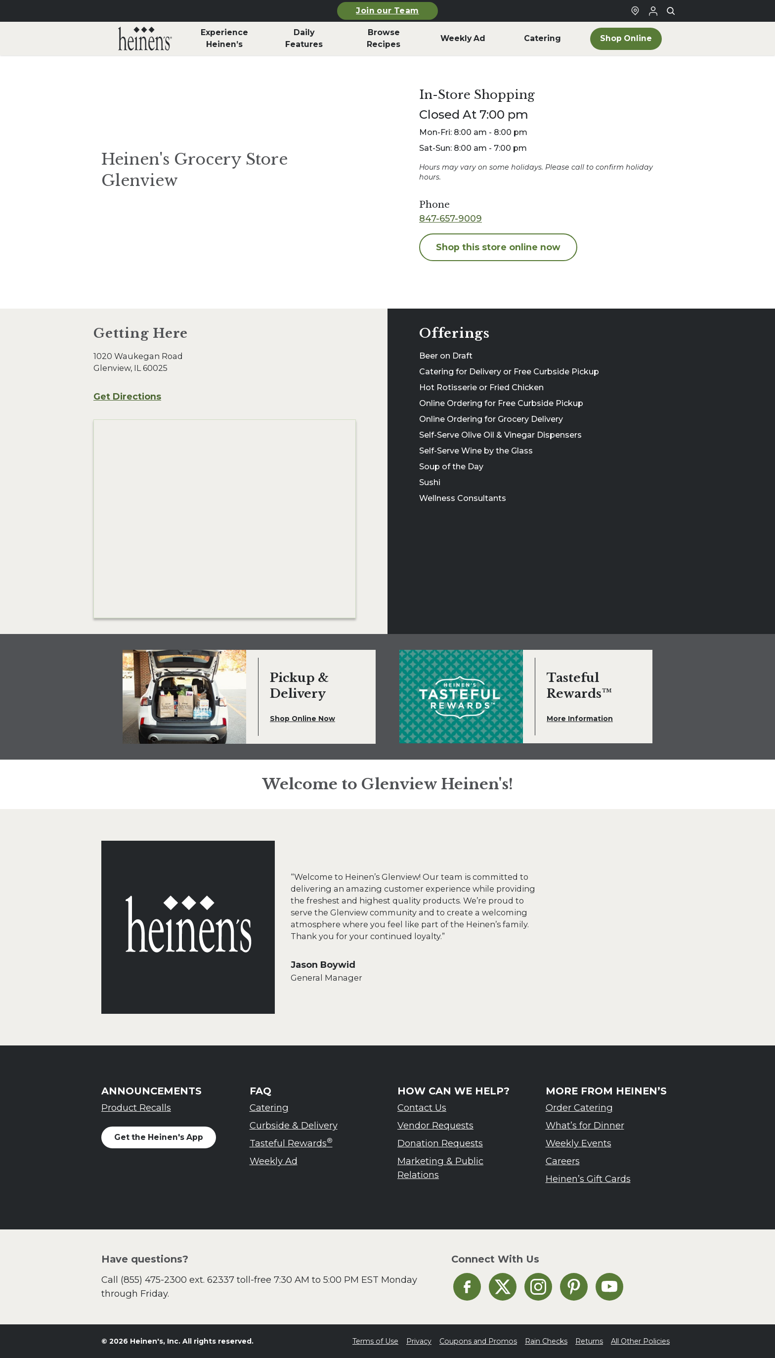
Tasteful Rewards (291, 1142)
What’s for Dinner (585, 1125)
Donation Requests (440, 1143)
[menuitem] (145, 38)
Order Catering (579, 1107)
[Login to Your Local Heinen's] (653, 11)
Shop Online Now (302, 719)
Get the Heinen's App (158, 1137)
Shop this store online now (498, 247)
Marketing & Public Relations (440, 1167)
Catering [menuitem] (542, 38)
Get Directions (127, 396)
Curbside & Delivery (294, 1125)
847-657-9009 (450, 218)
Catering (269, 1107)
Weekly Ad (274, 1161)
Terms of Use (375, 1341)
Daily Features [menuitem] (304, 38)
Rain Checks (546, 1341)
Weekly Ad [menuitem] (462, 38)
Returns (589, 1341)
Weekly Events (578, 1143)
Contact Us (421, 1107)
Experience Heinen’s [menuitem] (224, 38)
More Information (580, 719)
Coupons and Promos (478, 1341)
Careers (563, 1161)
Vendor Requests (435, 1125)
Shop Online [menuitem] (626, 38)
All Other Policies (640, 1341)
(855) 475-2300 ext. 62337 (177, 1279)
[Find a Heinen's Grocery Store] (635, 11)
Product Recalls (136, 1107)
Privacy (418, 1341)
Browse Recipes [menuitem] (383, 38)
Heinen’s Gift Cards (588, 1178)
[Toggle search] (671, 11)
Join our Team (387, 10)
